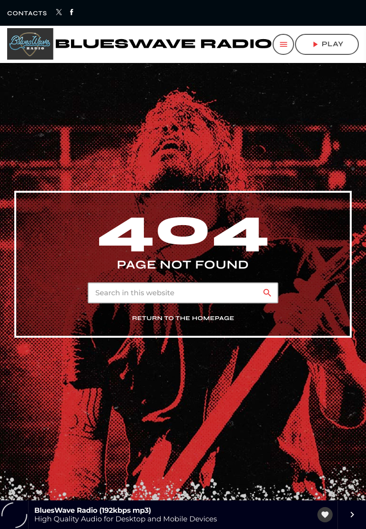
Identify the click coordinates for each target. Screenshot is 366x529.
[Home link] (139, 44)
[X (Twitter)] (59, 13)
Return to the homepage (183, 328)
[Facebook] (72, 13)
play (327, 44)
